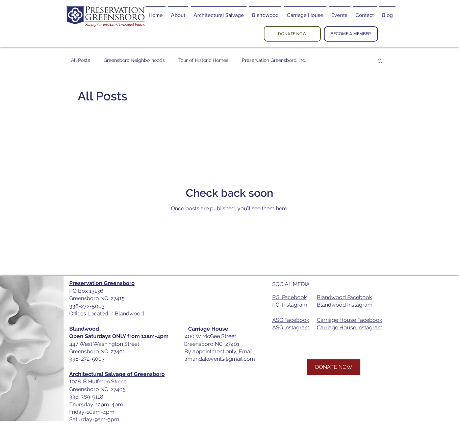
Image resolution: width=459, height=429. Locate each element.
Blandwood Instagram (345, 305)
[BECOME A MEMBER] (351, 34)
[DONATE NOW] (292, 34)
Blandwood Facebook (344, 297)
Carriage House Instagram (350, 327)
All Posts (80, 60)
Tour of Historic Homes (203, 60)
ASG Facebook (290, 320)
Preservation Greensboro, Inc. (274, 60)
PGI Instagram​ (289, 305)
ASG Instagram (291, 327)
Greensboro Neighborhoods (134, 60)
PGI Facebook (289, 297)
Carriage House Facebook (349, 320)
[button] (380, 61)
